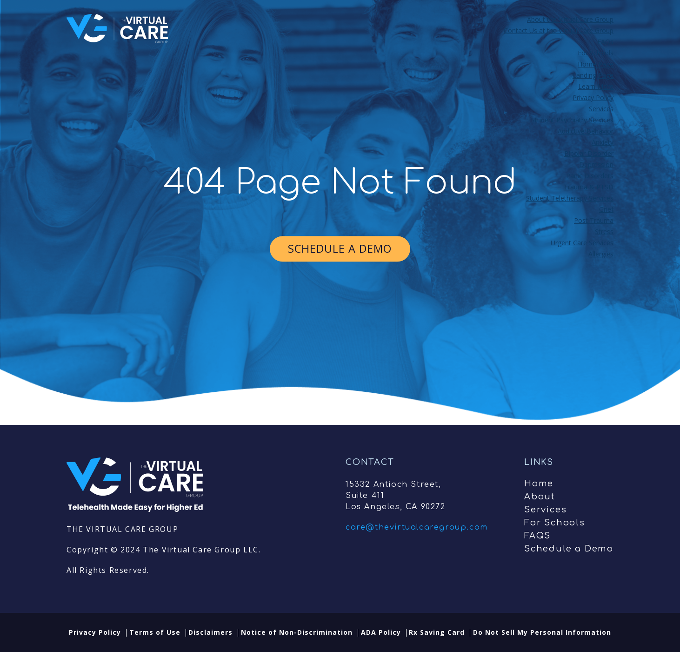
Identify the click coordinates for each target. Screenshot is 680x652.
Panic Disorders (589, 175)
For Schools (595, 52)
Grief (606, 209)
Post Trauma (593, 220)
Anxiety (602, 142)
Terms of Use (154, 632)
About (539, 496)
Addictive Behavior (585, 131)
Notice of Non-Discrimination (297, 632)
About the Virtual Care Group (570, 19)
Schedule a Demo (568, 548)
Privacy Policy (593, 97)
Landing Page (593, 75)
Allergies (600, 253)
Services (601, 108)
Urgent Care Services (582, 242)
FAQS (537, 535)
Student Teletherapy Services (569, 198)
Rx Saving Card (437, 632)
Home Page (595, 64)
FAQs (605, 41)
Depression (596, 164)
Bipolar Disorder (588, 153)
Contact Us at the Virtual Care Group (558, 30)
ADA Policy (381, 632)
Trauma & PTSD (588, 186)
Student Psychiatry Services (572, 119)
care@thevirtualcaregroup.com (417, 527)
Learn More (595, 86)
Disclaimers (210, 632)
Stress (604, 231)
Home (538, 483)
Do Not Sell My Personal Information (542, 632)
